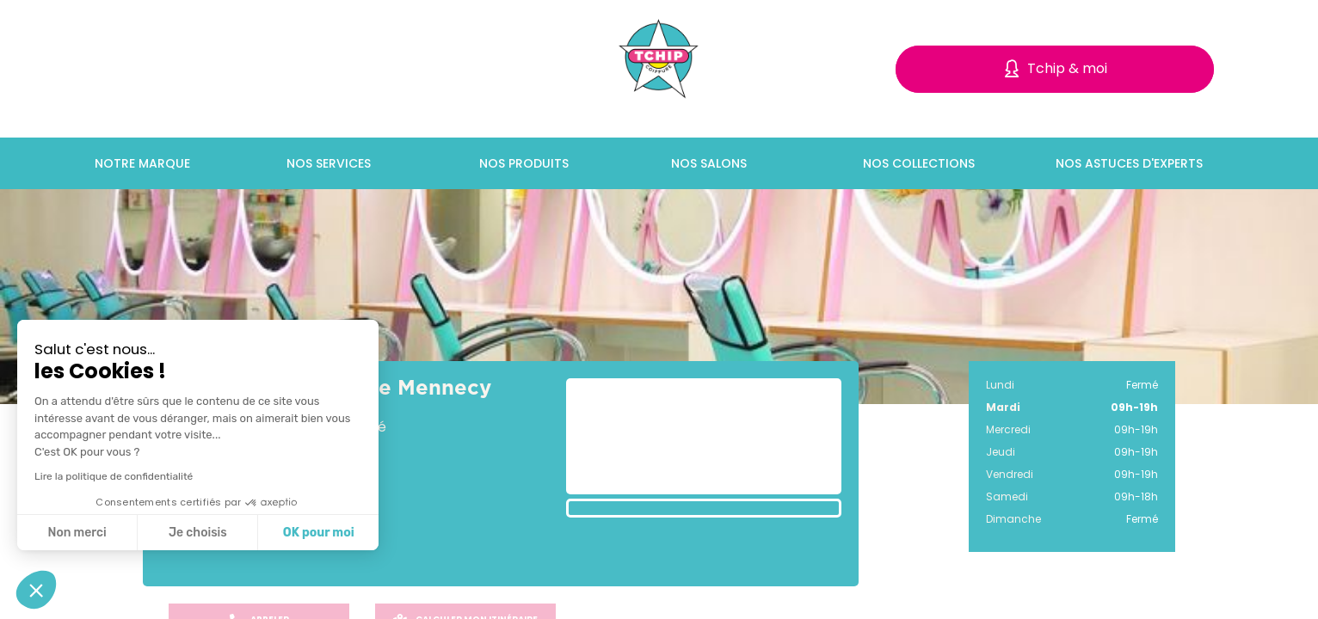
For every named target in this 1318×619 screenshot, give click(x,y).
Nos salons (709, 163)
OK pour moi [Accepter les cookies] (318, 532)
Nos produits (524, 163)
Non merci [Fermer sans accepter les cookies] (76, 532)
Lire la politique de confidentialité (113, 476)
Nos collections (919, 163)
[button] (36, 589)
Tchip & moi (1067, 68)
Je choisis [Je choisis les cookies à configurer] (198, 532)
